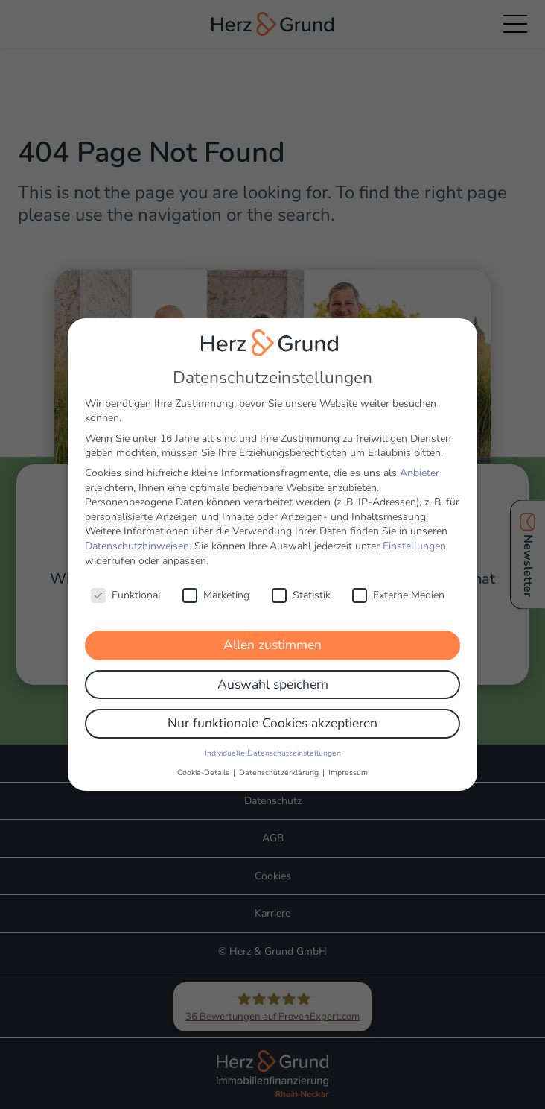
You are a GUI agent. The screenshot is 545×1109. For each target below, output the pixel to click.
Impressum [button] (348, 760)
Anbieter (419, 462)
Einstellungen (414, 535)
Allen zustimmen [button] (272, 633)
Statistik (301, 583)
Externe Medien (398, 583)
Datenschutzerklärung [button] (280, 760)
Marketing (215, 583)
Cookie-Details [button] (204, 760)
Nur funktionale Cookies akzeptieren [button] (272, 712)
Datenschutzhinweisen (137, 535)
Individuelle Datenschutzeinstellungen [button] (273, 742)
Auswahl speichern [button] (272, 672)
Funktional (126, 583)
